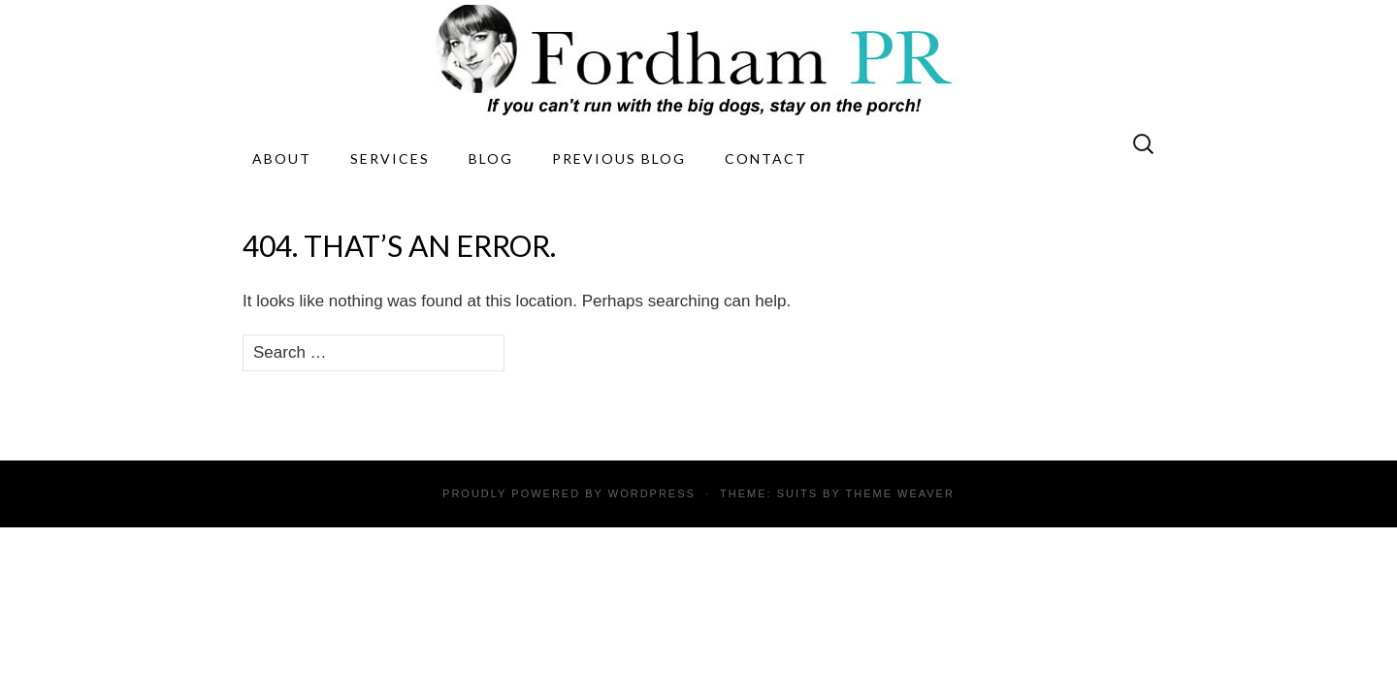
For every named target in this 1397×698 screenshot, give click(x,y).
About (281, 158)
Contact (766, 158)
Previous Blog (619, 158)
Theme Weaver (899, 493)
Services (390, 158)
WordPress (652, 493)
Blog (491, 158)
